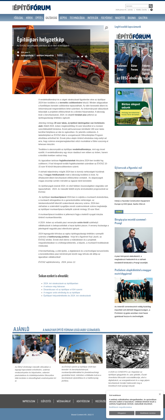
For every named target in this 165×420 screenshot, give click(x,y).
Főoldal (18, 18)
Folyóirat (106, 18)
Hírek (29, 18)
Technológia (77, 18)
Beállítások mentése (147, 413)
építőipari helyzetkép (45, 55)
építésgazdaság (27, 55)
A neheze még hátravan (54, 286)
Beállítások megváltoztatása (120, 407)
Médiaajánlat (64, 401)
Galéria (142, 18)
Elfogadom (122, 413)
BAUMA (132, 18)
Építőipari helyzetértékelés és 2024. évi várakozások (67, 296)
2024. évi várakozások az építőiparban (61, 283)
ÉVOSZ (60, 55)
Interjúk (92, 18)
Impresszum (28, 401)
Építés (39, 18)
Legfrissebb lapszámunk (128, 27)
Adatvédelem (83, 401)
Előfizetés (46, 401)
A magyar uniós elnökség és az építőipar (62, 293)
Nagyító (120, 18)
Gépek (63, 18)
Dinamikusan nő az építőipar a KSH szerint (63, 289)
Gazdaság (51, 18)
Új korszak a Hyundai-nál (128, 168)
